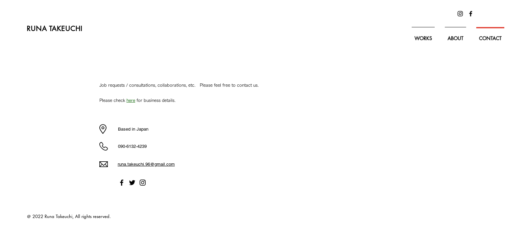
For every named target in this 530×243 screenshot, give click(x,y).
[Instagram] (460, 13)
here (130, 100)
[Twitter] (132, 183)
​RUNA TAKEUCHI (56, 28)
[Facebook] (470, 13)
